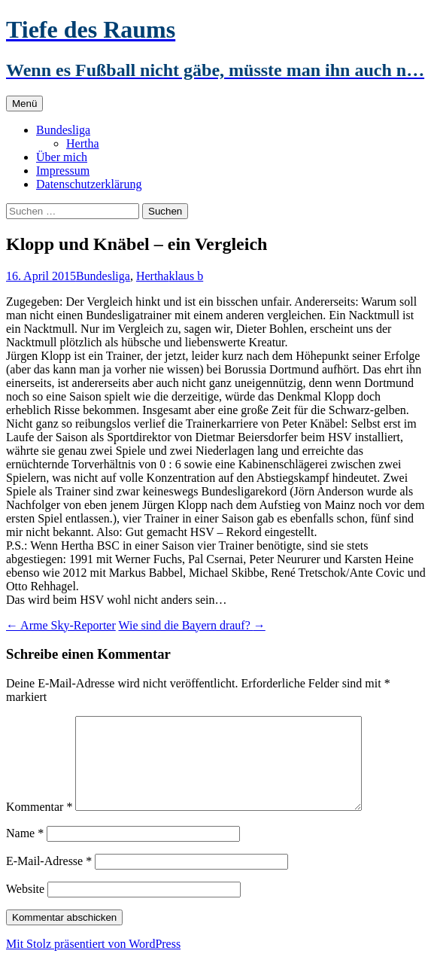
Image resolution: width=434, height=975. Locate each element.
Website (25, 906)
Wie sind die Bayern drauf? (191, 625)
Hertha (82, 143)
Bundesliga (63, 129)
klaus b (185, 276)
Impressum (63, 170)
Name (25, 851)
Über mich (61, 157)
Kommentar (39, 824)
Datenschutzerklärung (88, 184)
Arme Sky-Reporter (61, 625)
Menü (24, 103)
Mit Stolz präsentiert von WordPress (93, 961)
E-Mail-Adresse (49, 879)
